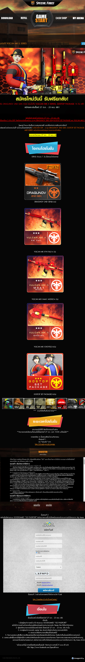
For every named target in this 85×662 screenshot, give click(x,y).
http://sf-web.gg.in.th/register (45, 444)
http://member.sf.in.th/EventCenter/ (45, 599)
